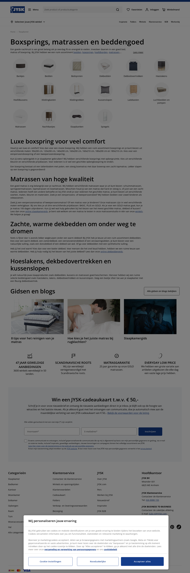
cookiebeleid (110, 549)
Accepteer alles (142, 561)
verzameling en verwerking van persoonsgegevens (70, 549)
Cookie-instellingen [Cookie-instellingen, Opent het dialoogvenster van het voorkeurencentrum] (50, 561)
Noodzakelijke (98, 561)
